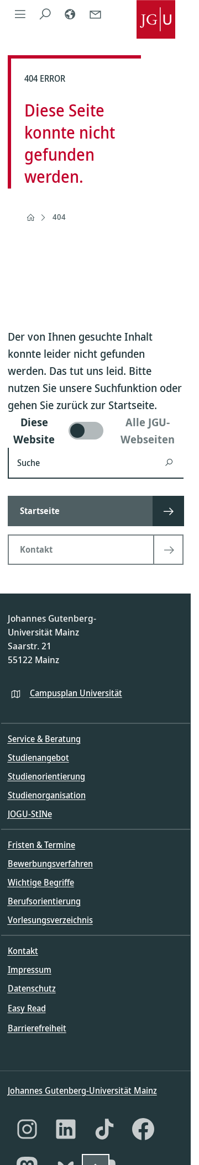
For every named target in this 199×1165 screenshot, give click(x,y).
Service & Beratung (44, 739)
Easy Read (27, 1008)
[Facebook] (143, 1129)
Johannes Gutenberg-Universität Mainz (82, 1090)
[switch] (96, 431)
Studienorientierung (46, 776)
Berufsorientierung (44, 901)
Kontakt (23, 951)
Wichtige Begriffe (41, 882)
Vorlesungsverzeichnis (50, 920)
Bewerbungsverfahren (50, 863)
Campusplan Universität (76, 693)
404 (59, 216)
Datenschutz (32, 988)
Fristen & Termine (41, 845)
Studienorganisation (47, 795)
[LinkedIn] (66, 1129)
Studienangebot (38, 757)
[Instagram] (27, 1129)
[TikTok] (104, 1129)
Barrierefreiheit (37, 1028)
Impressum (29, 969)
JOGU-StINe (30, 814)
